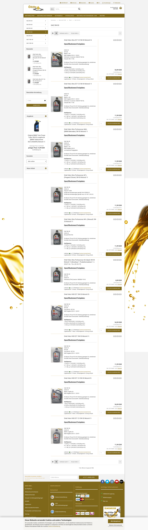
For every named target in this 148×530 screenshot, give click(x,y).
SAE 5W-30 (29, 32)
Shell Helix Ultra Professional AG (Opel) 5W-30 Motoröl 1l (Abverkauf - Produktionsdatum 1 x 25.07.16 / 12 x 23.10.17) (79, 262)
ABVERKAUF (64, 3)
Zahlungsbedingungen (81, 493)
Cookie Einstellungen (30, 517)
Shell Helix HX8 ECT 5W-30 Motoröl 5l (76, 294)
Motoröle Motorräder (44, 15)
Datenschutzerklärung (54, 526)
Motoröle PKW (29, 15)
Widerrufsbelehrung (60, 511)
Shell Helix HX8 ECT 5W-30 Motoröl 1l (76, 336)
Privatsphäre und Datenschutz (33, 511)
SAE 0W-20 (29, 20)
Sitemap (27, 514)
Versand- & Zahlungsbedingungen (34, 498)
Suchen (91, 3)
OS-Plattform (28, 488)
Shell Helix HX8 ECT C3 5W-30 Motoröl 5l (77, 378)
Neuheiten (82, 3)
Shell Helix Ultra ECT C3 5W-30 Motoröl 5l (78, 40)
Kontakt (27, 501)
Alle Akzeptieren (116, 521)
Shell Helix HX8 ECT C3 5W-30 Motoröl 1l (77, 418)
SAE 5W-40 (29, 35)
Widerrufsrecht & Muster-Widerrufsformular (31, 493)
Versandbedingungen (81, 510)
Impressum (28, 504)
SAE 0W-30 (29, 24)
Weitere (102, 15)
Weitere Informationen (115, 525)
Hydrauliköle (69, 15)
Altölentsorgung (107, 497)
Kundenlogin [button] (106, 3)
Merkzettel (116, 3)
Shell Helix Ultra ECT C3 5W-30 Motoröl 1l (78, 84)
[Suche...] (52, 9)
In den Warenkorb (114, 78)
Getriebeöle (58, 15)
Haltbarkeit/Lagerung (108, 493)
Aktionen (73, 3)
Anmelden (36, 105)
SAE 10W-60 (29, 43)
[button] (98, 2)
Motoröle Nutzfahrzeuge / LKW (87, 15)
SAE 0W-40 (29, 28)
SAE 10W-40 (29, 39)
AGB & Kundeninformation (32, 507)
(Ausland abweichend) (85, 77)
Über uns (105, 501)
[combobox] (64, 33)
